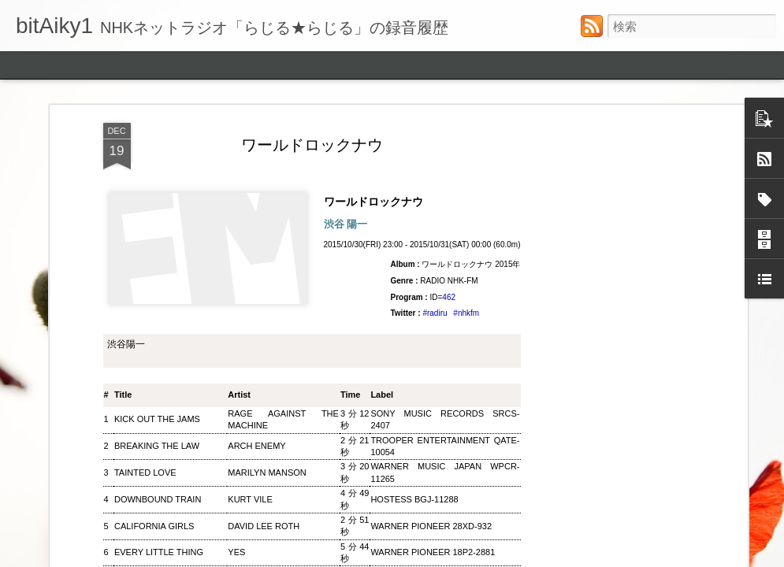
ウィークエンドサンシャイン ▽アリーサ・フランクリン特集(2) (503, 391)
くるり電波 (656, 374)
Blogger (567, 556)
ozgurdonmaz (454, 556)
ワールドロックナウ (379, 220)
